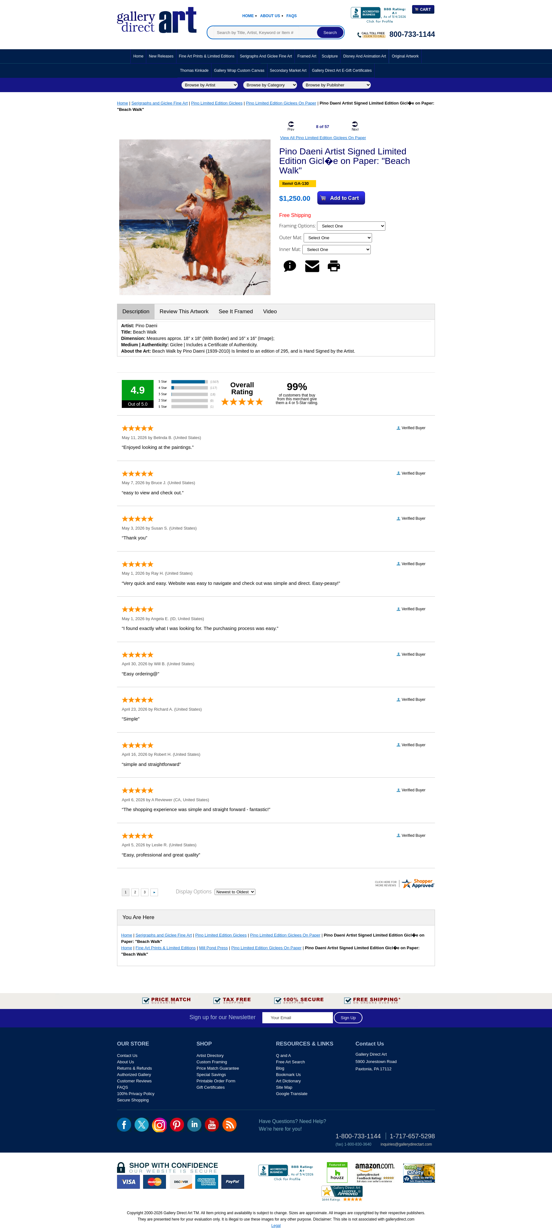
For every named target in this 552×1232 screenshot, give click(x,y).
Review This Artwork (184, 311)
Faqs (291, 16)
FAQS (122, 1087)
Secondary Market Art (288, 70)
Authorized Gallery (134, 1074)
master (154, 1182)
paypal (232, 1182)
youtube (212, 1125)
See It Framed (236, 311)
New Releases (161, 56)
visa (128, 1182)
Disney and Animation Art (364, 56)
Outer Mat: (291, 237)
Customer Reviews (134, 1081)
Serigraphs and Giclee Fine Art (266, 56)
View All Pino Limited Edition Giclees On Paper (323, 137)
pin (177, 1125)
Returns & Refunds (134, 1068)
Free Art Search (290, 1061)
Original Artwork (405, 56)
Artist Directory (210, 1055)
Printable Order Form (216, 1081)
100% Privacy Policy (136, 1093)
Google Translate (291, 1093)
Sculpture (330, 56)
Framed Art (306, 56)
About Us (270, 16)
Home (248, 16)
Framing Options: (298, 225)
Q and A (283, 1055)
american (206, 1182)
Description (135, 311)
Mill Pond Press (213, 947)
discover (180, 1182)
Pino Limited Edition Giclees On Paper (281, 103)
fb (124, 1125)
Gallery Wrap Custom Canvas (239, 70)
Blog (280, 1068)
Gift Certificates (211, 1087)
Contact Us (127, 1055)
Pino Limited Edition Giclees (217, 103)
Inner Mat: (290, 249)
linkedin (194, 1125)
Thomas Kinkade (194, 70)
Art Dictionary (288, 1081)
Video (270, 311)
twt (142, 1125)
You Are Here (138, 917)
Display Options (193, 891)
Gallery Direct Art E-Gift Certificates (342, 70)
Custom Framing (212, 1061)
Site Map (284, 1087)
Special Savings (211, 1074)
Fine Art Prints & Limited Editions (207, 56)
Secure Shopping (133, 1100)
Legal (275, 1225)
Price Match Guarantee (218, 1068)
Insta (159, 1125)
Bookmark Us (288, 1074)
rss (229, 1125)
